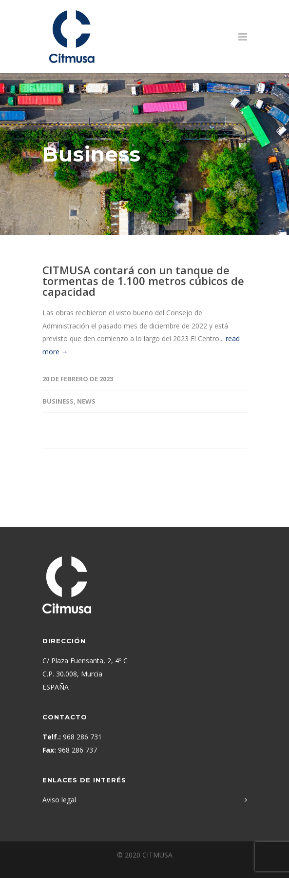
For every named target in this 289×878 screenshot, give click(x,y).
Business (58, 401)
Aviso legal (59, 799)
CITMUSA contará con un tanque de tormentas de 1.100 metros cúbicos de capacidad (143, 281)
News (86, 401)
